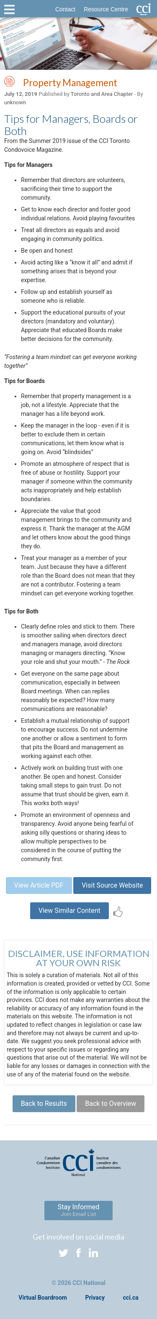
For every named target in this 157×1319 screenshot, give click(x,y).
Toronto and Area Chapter (102, 94)
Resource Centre (106, 9)
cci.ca (131, 1297)
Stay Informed (79, 1210)
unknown (15, 102)
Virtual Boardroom (42, 1297)
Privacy (95, 1297)
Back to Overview (110, 1104)
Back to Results (44, 1104)
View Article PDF (39, 885)
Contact (65, 9)
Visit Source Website (112, 885)
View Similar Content (69, 911)
